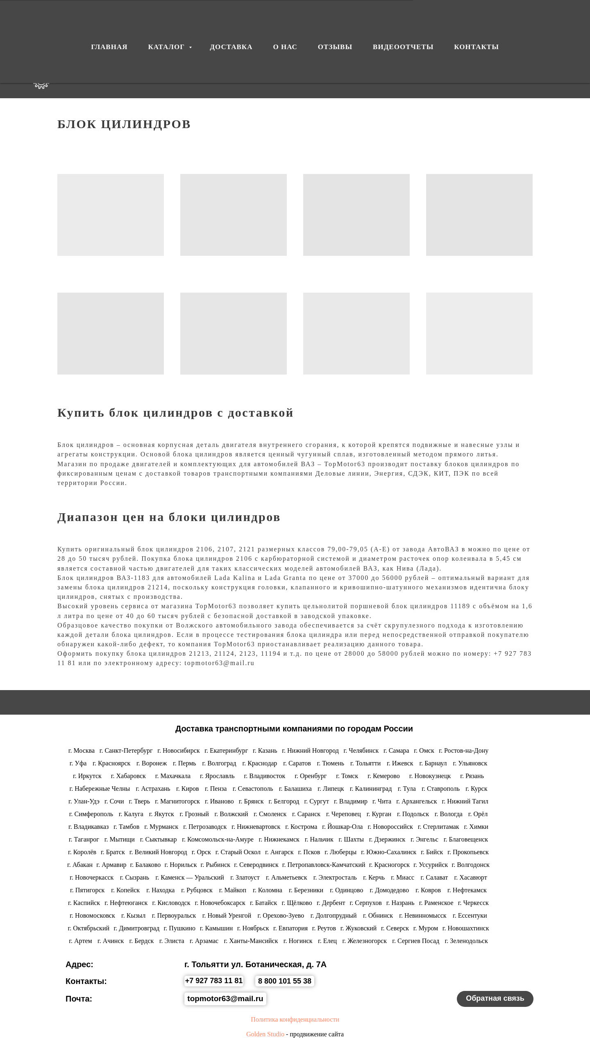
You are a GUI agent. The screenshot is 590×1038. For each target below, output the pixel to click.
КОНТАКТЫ (467, 74)
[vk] (529, 74)
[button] (495, 999)
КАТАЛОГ (119, 74)
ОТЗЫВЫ (309, 74)
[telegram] (547, 74)
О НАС (252, 74)
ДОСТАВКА (191, 74)
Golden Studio (265, 1034)
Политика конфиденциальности (295, 1019)
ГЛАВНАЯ (109, 23)
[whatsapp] (565, 74)
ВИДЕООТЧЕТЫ (385, 74)
